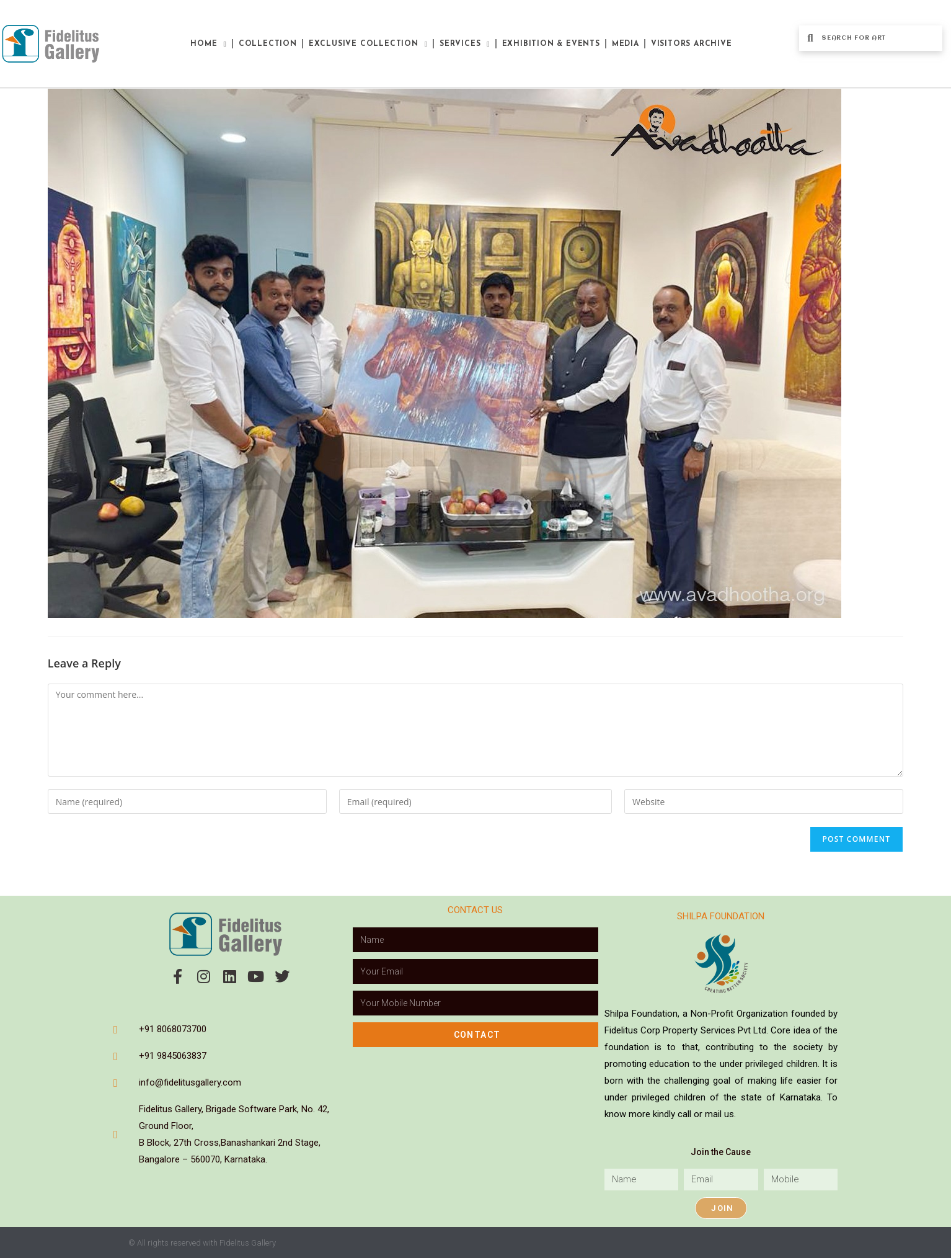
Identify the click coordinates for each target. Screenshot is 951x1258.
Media (625, 44)
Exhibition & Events (551, 44)
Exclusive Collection (368, 44)
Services (465, 44)
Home (208, 44)
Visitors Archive (691, 44)
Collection (268, 44)
